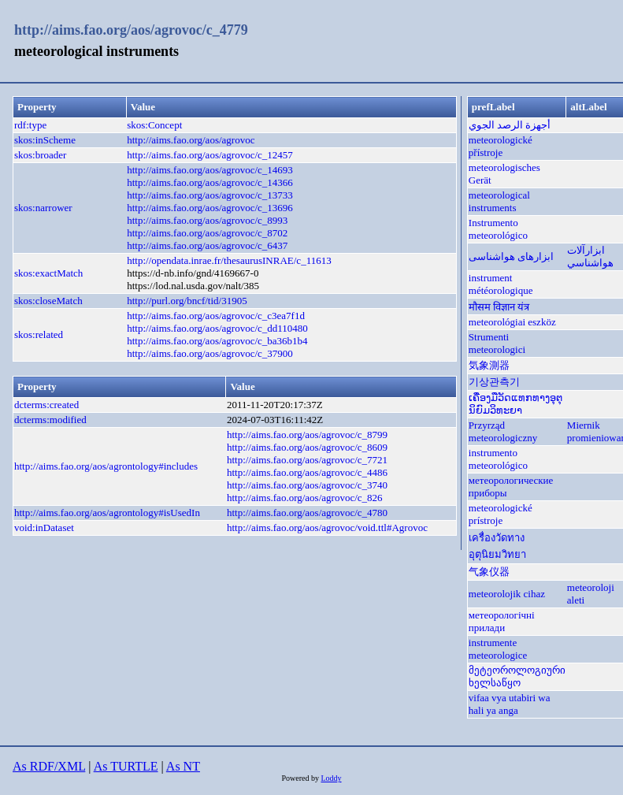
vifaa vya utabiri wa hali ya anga (510, 704)
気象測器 (489, 365)
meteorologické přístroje (500, 146)
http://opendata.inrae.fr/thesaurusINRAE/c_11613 (229, 260)
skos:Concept (154, 125)
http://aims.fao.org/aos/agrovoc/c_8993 (207, 220)
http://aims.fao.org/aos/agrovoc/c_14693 (210, 170)
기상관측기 (494, 382)
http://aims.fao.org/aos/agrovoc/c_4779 (131, 30)
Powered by (301, 778)
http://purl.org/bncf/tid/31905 (187, 300)
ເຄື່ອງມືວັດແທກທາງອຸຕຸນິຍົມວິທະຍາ (515, 404)
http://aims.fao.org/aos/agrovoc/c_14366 (210, 182)
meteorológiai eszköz (512, 322)
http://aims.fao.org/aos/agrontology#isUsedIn (107, 512)
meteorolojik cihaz (507, 594)
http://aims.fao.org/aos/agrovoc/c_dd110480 (217, 328)
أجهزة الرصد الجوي (510, 125)
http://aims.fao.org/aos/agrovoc (190, 140)
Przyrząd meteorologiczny (503, 431)
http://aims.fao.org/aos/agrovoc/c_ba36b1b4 (217, 341)
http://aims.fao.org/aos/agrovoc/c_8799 (307, 434)
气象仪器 (489, 572)
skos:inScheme (45, 140)
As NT (183, 766)
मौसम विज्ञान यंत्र (499, 307)
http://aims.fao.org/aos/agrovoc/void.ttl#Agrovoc (327, 527)
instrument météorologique (501, 284)
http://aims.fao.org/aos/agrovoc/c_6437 (207, 245)
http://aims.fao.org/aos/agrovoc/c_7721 (307, 460)
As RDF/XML (49, 766)
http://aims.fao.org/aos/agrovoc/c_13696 (210, 208)
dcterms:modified (50, 419)
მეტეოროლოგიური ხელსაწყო (517, 676)
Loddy (331, 778)
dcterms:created (46, 405)
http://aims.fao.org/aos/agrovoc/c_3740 (307, 485)
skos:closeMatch (48, 300)
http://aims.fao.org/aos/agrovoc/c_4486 (307, 472)
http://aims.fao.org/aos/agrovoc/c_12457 (210, 155)
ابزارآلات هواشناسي (590, 256)
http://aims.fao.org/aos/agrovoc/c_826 (305, 497)
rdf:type (30, 125)
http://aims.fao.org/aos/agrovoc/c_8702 (207, 233)
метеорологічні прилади (502, 621)
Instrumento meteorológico (498, 229)
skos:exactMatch (48, 273)
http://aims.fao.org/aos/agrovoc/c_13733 (210, 195)
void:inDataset (44, 527)
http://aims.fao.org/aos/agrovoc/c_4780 (307, 512)
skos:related (38, 334)
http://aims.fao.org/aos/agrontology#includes (106, 466)
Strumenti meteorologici (497, 343)
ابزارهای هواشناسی (511, 256)
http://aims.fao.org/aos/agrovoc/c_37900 (210, 353)
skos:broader (40, 155)
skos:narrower (43, 208)
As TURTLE (126, 766)
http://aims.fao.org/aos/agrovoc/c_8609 (307, 447)
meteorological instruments (499, 201)
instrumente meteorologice (498, 649)
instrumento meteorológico (498, 459)
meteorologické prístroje (500, 514)
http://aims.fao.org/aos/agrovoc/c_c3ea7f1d (216, 315)
